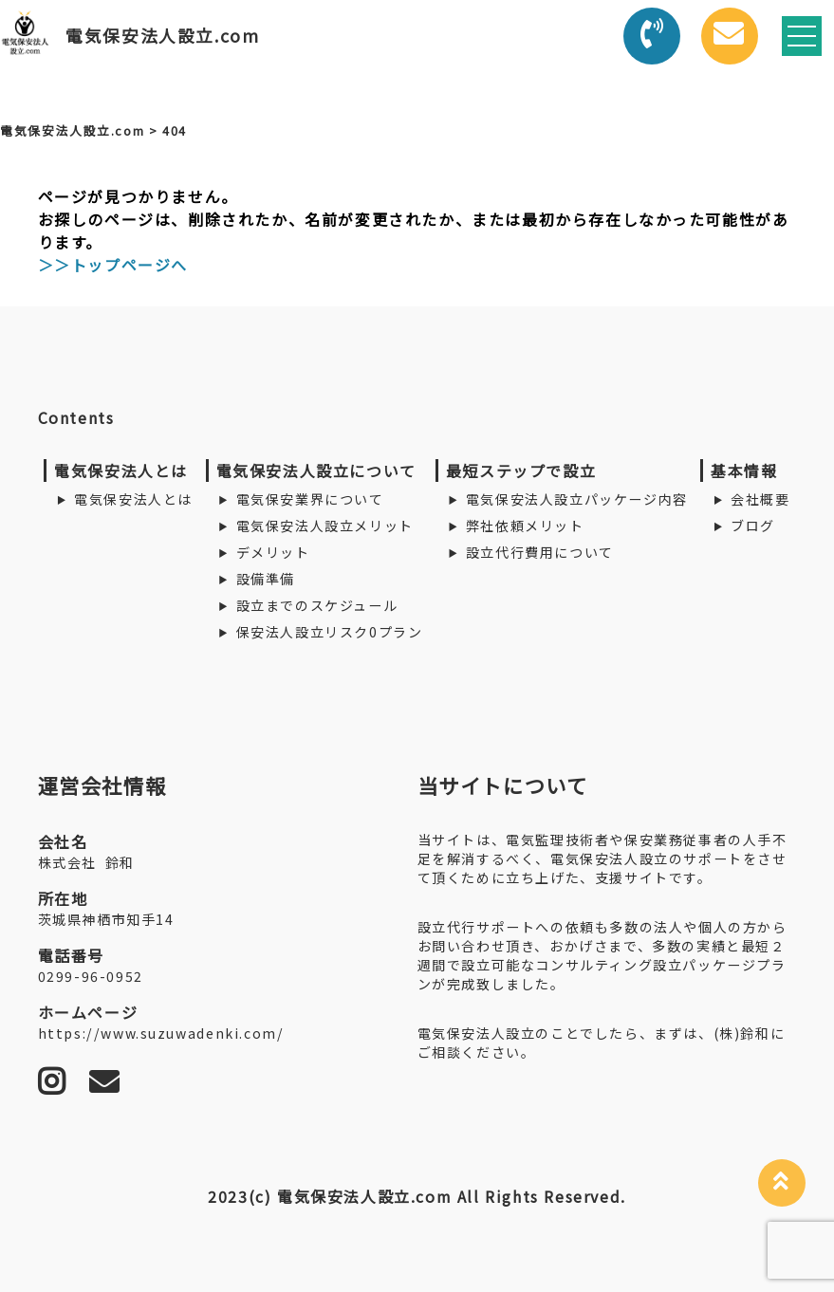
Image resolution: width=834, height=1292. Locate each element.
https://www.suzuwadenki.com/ (161, 1033)
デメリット (273, 552)
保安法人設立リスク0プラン (329, 631)
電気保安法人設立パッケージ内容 (577, 498)
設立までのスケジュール (317, 605)
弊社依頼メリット (525, 525)
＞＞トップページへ (113, 264)
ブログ (753, 525)
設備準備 (265, 578)
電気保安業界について (310, 498)
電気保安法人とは (133, 498)
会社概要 (760, 498)
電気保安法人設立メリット (325, 525)
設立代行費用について (540, 552)
